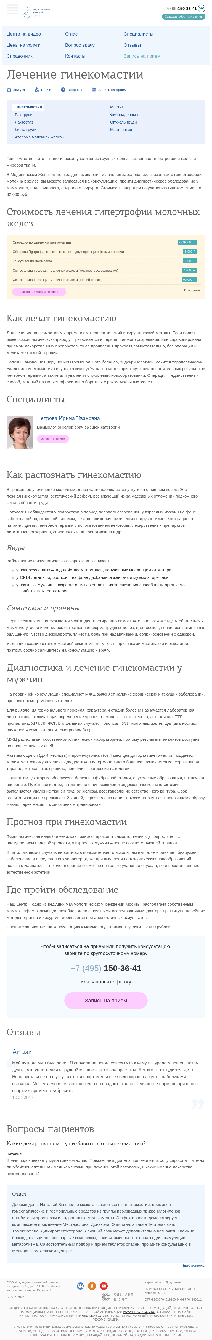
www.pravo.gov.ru (139, 1312)
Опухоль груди (123, 122)
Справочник (20, 56)
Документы (174, 1282)
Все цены (192, 290)
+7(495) (180, 8)
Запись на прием (106, 1000)
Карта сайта (153, 1282)
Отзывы (132, 45)
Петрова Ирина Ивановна (68, 418)
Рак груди (23, 115)
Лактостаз (24, 122)
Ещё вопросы (194, 1265)
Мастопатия (121, 129)
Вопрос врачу (80, 45)
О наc (71, 34)
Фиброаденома (124, 115)
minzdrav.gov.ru (95, 1315)
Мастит (116, 107)
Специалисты (138, 34)
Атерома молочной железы (40, 137)
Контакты (75, 56)
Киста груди (25, 129)
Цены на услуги (24, 45)
